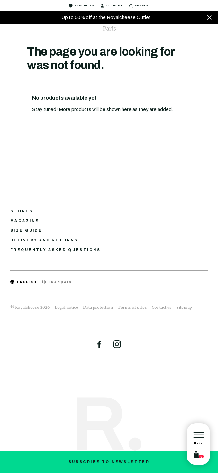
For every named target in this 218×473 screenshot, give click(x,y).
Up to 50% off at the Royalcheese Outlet (106, 17)
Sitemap (184, 307)
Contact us (162, 307)
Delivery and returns (44, 240)
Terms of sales (132, 307)
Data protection (98, 307)
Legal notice (66, 307)
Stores (21, 211)
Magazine (24, 221)
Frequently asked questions (55, 250)
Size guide (26, 230)
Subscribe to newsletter (109, 462)
